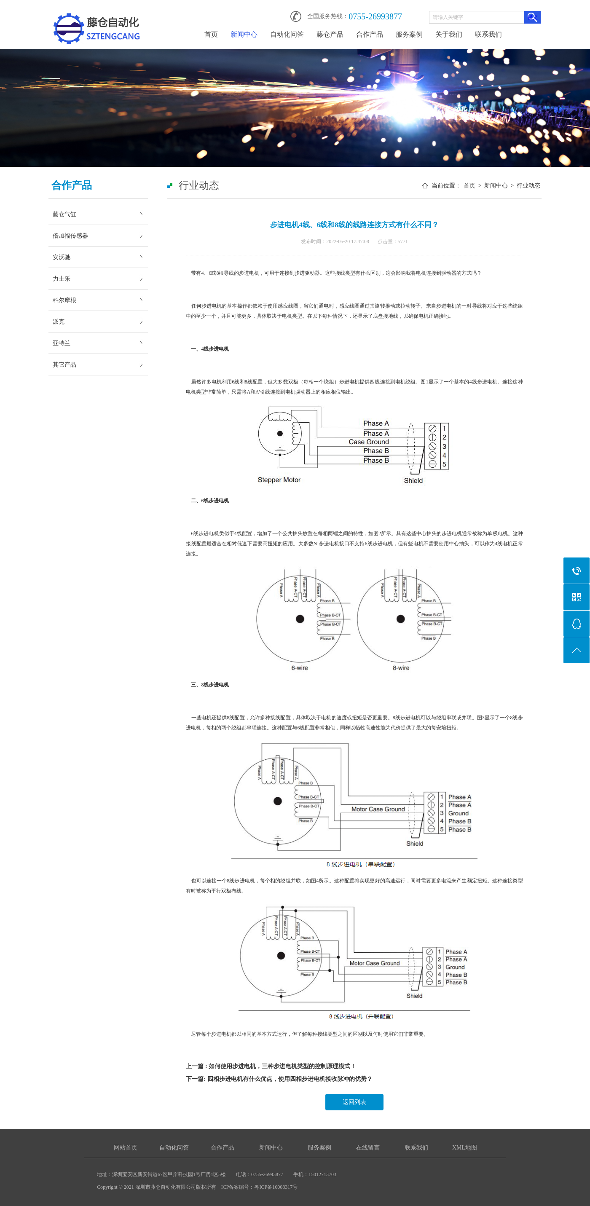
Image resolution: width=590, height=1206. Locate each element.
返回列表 (354, 1102)
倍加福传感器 (70, 235)
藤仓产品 (329, 34)
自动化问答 (287, 34)
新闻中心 (244, 34)
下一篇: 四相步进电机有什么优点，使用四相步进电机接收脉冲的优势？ (279, 1079)
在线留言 (368, 1147)
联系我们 (488, 34)
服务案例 (409, 34)
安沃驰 (61, 257)
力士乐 (61, 278)
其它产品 (64, 364)
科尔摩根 (64, 300)
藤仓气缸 (64, 214)
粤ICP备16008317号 (276, 1187)
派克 (58, 321)
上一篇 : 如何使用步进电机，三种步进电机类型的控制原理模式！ (271, 1066)
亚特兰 (61, 343)
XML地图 (464, 1147)
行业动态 (528, 185)
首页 (211, 34)
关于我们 (448, 34)
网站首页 (125, 1147)
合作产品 (369, 34)
